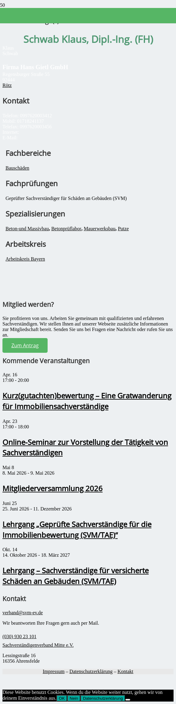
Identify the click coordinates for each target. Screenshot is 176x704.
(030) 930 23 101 (19, 636)
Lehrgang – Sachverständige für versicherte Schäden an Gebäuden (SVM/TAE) (75, 575)
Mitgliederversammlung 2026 (52, 488)
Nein (74, 698)
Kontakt (125, 671)
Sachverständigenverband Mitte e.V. (38, 645)
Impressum (54, 671)
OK (62, 698)
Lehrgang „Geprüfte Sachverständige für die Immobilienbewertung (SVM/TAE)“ (76, 529)
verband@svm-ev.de (22, 612)
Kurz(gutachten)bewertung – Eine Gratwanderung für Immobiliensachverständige (86, 400)
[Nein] (127, 700)
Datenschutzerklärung (90, 671)
